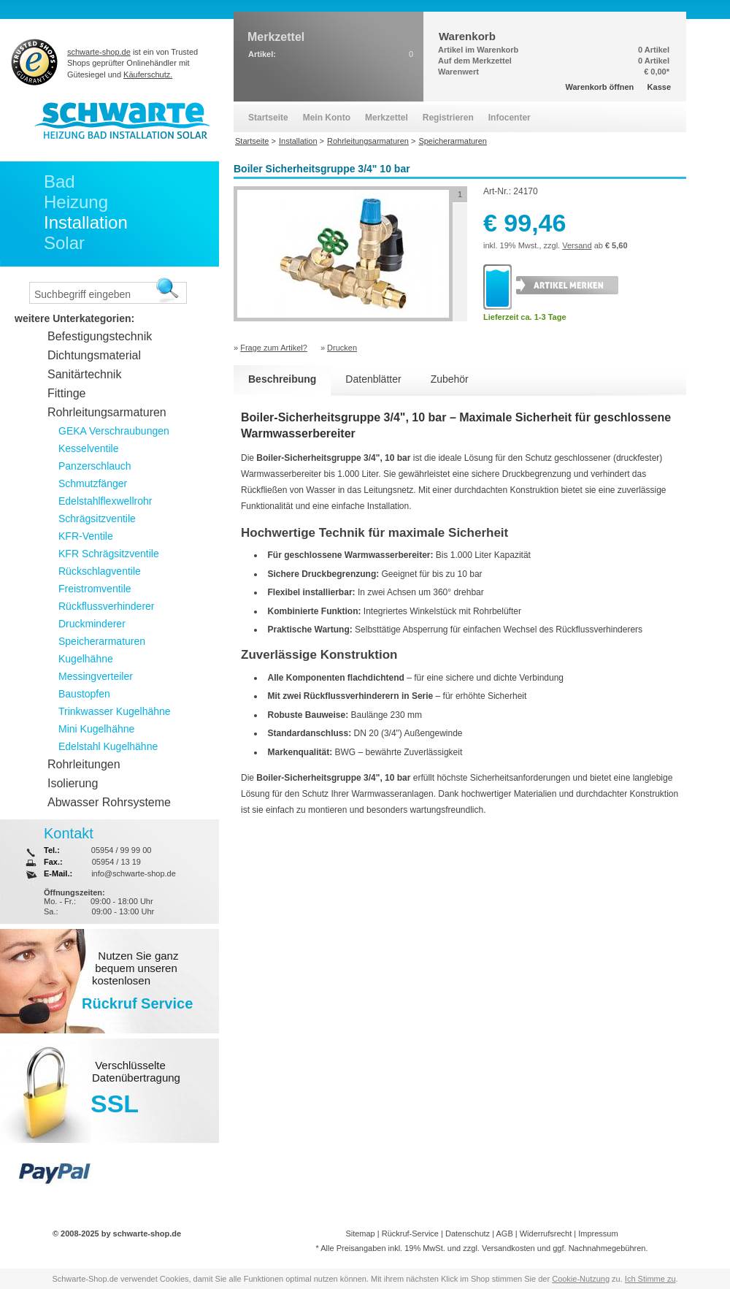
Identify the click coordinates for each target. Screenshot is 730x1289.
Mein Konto (326, 117)
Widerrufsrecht (546, 1233)
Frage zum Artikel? (273, 347)
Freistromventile (94, 588)
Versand (576, 245)
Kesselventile (88, 448)
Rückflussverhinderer (106, 606)
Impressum (598, 1233)
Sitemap (359, 1233)
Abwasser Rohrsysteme (109, 802)
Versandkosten (508, 1248)
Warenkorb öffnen (600, 87)
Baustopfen (84, 694)
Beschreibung (282, 379)
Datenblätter (373, 379)
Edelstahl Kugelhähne (108, 746)
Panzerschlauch (94, 466)
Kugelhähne (85, 659)
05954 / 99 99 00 (121, 850)
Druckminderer (92, 624)
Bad (59, 181)
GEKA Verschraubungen (113, 431)
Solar (64, 243)
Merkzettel (386, 117)
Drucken (342, 347)
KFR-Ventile (85, 536)
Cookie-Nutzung (581, 1278)
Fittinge (66, 393)
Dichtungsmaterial (94, 355)
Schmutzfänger (92, 483)
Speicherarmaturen (101, 641)
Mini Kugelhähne (96, 729)
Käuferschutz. (147, 74)
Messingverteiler (95, 676)
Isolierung (72, 783)
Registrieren (448, 117)
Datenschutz (467, 1233)
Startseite (268, 117)
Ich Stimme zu (650, 1278)
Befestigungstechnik (99, 336)
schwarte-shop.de (99, 51)
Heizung (76, 202)
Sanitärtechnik (84, 374)
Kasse (659, 87)
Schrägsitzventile (97, 518)
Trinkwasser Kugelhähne (114, 711)
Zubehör (450, 379)
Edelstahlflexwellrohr (105, 501)
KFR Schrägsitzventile (108, 553)
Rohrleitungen (83, 764)
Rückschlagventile (99, 571)
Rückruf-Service (410, 1233)
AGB (504, 1233)
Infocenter (509, 117)
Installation (86, 222)
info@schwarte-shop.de (133, 873)
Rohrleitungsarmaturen (106, 412)
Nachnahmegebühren (607, 1248)
